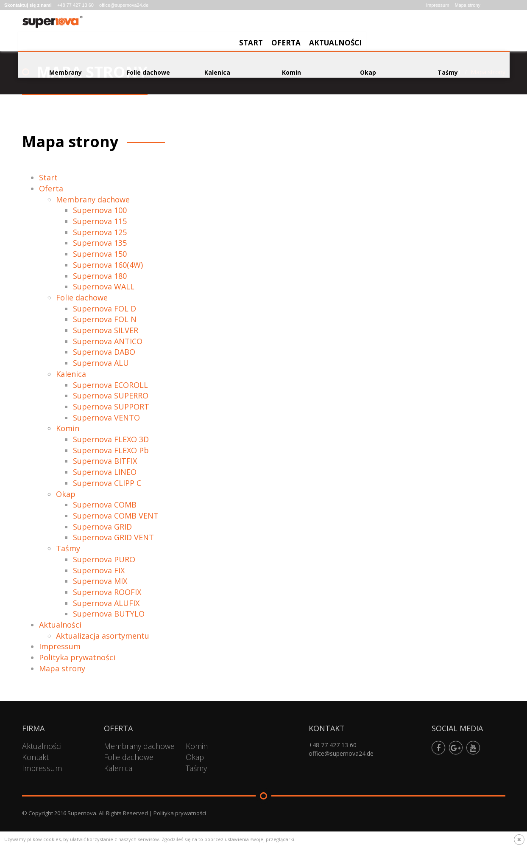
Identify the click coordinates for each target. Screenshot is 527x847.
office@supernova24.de (123, 5)
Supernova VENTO (106, 417)
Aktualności (478, 32)
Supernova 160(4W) (108, 265)
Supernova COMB (105, 504)
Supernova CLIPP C (107, 483)
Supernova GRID (102, 527)
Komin (67, 428)
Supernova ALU (101, 363)
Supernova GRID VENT (113, 537)
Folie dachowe (82, 297)
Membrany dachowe (93, 199)
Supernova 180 (100, 276)
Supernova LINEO (105, 472)
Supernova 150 (100, 254)
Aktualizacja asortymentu (102, 636)
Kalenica (71, 374)
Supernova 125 (100, 232)
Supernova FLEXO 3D (111, 439)
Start (394, 32)
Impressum (437, 5)
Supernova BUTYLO (109, 614)
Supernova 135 (100, 243)
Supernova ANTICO (107, 341)
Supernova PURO (104, 559)
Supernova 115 (100, 221)
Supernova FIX (99, 570)
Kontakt (35, 757)
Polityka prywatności (77, 657)
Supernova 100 (100, 210)
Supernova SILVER (105, 330)
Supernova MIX (100, 581)
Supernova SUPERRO (110, 395)
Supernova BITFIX (105, 461)
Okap (65, 494)
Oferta (429, 32)
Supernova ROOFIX (107, 592)
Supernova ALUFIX (106, 603)
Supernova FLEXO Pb (111, 450)
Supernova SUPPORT (111, 406)
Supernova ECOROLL (110, 385)
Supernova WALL (103, 286)
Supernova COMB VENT (116, 515)
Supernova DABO (104, 352)
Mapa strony (467, 5)
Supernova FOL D (104, 308)
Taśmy (68, 548)
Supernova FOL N (105, 319)
